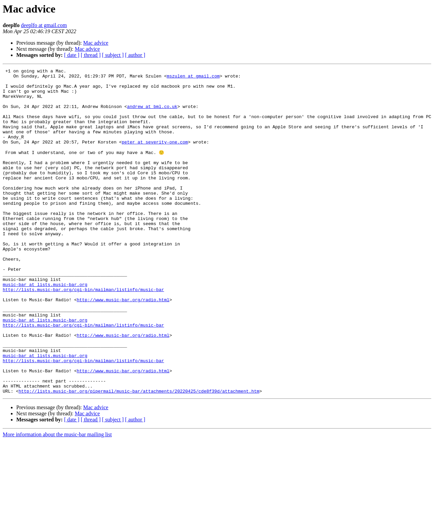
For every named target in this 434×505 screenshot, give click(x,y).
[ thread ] (91, 55)
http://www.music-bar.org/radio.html (123, 346)
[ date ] (71, 55)
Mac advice (95, 43)
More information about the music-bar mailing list (57, 499)
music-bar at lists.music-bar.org (45, 328)
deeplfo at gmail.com (44, 25)
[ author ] (135, 55)
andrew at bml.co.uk (152, 114)
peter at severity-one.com (155, 157)
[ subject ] (113, 55)
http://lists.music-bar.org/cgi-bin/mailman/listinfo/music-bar (83, 334)
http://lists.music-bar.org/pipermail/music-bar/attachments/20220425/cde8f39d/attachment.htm (139, 456)
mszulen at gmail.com (193, 78)
